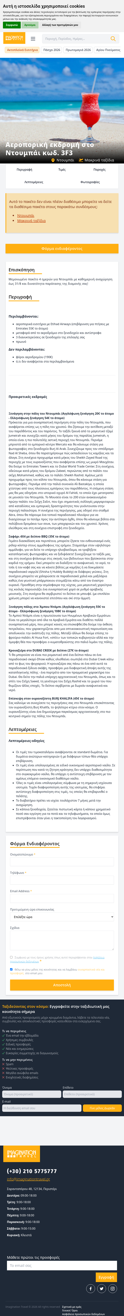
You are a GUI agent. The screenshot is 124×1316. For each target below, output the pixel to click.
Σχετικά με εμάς (71, 1306)
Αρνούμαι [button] (30, 24)
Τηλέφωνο (18, 873)
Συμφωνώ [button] (12, 24)
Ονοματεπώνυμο (22, 854)
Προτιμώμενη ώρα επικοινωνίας (32, 909)
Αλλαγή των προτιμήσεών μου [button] (60, 24)
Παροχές (100, 170)
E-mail (6, 1102)
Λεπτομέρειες (34, 182)
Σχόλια (14, 928)
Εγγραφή (106, 1277)
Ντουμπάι (62, 160)
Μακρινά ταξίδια (96, 160)
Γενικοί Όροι (70, 1310)
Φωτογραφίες (90, 182)
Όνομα (7, 1088)
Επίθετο (68, 1088)
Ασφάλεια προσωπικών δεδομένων (83, 1314)
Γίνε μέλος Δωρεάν (102, 1108)
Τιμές (61, 170)
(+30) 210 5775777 (32, 1171)
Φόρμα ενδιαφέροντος (61, 248)
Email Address (21, 891)
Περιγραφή (24, 170)
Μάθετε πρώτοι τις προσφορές (33, 1257)
